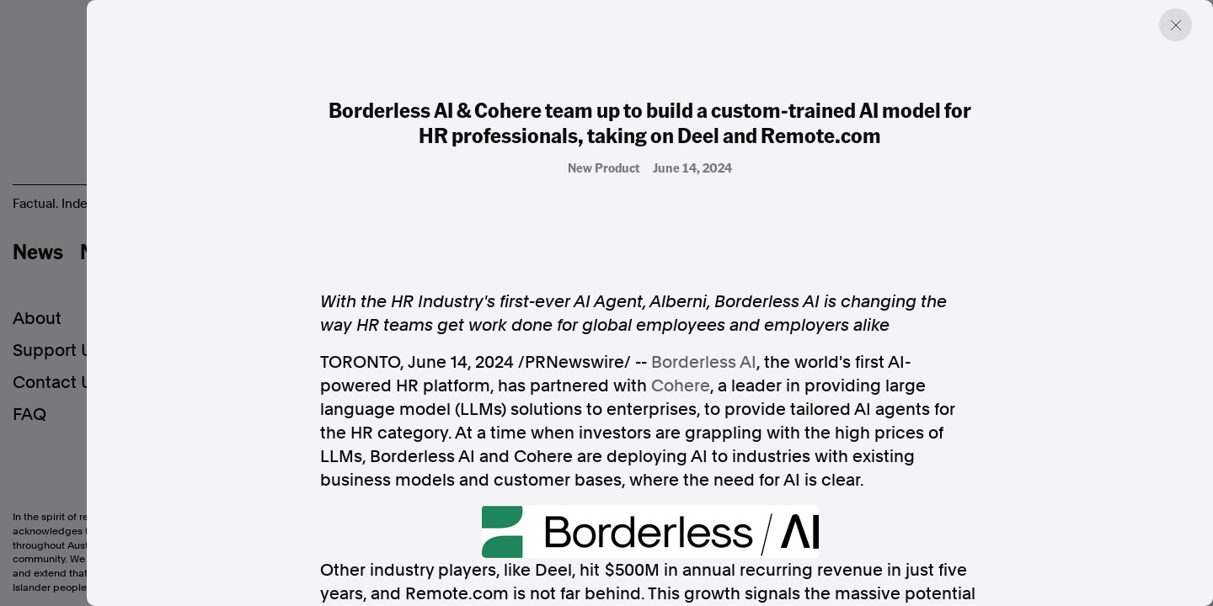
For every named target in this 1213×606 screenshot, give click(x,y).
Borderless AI (703, 362)
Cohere (680, 385)
